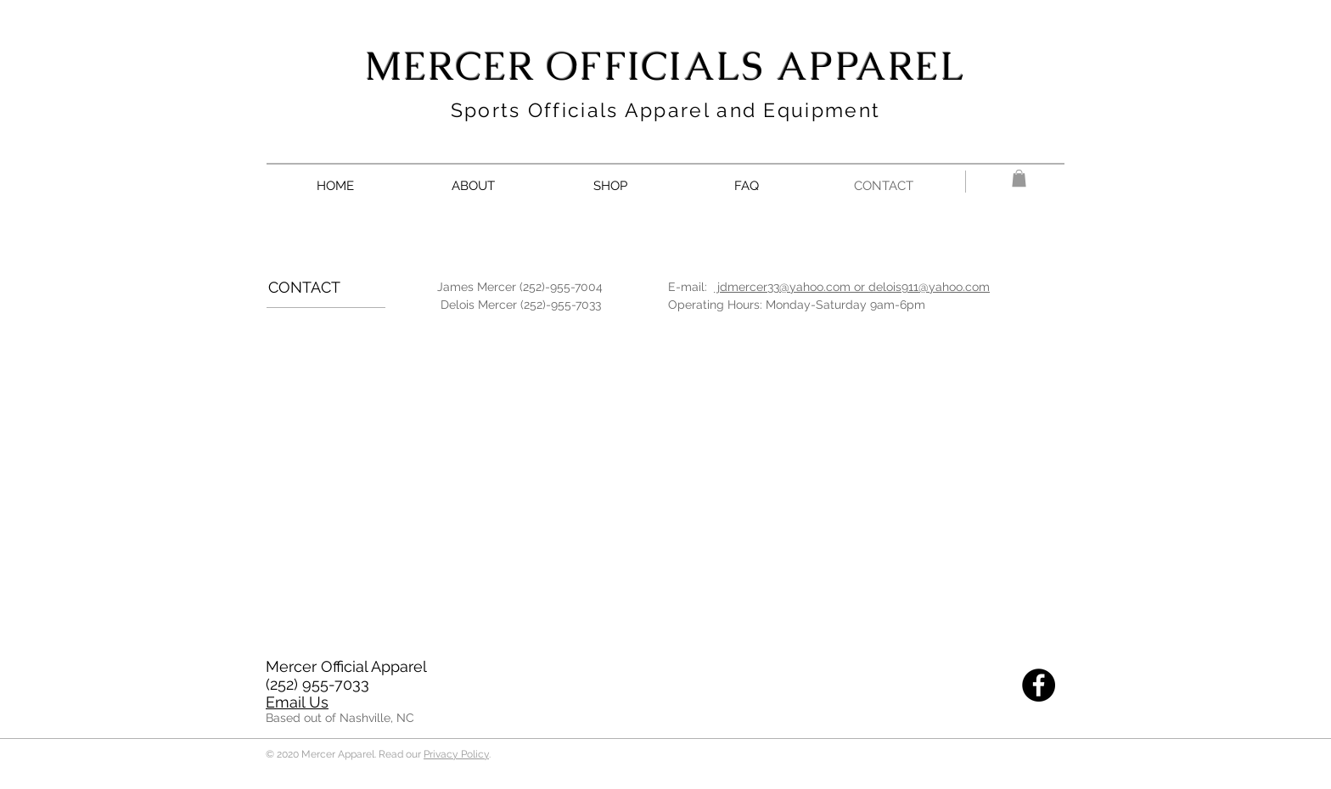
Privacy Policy (456, 754)
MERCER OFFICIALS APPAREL (665, 66)
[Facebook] (1038, 685)
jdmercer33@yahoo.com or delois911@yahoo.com (852, 287)
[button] (1019, 178)
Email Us (297, 702)
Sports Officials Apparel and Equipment (665, 109)
